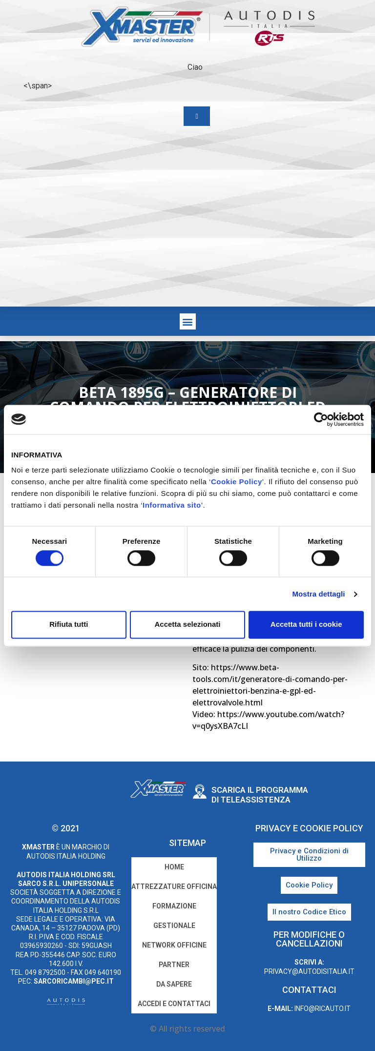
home (174, 867)
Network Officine (174, 945)
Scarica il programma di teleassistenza (259, 794)
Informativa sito (172, 505)
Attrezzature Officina (174, 886)
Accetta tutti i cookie (306, 624)
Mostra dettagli (318, 594)
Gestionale (174, 925)
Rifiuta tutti (68, 624)
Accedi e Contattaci (174, 1004)
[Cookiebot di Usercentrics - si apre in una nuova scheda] (321, 419)
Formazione (174, 906)
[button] (188, 321)
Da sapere (174, 984)
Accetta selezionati (187, 624)
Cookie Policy (236, 481)
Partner (174, 965)
